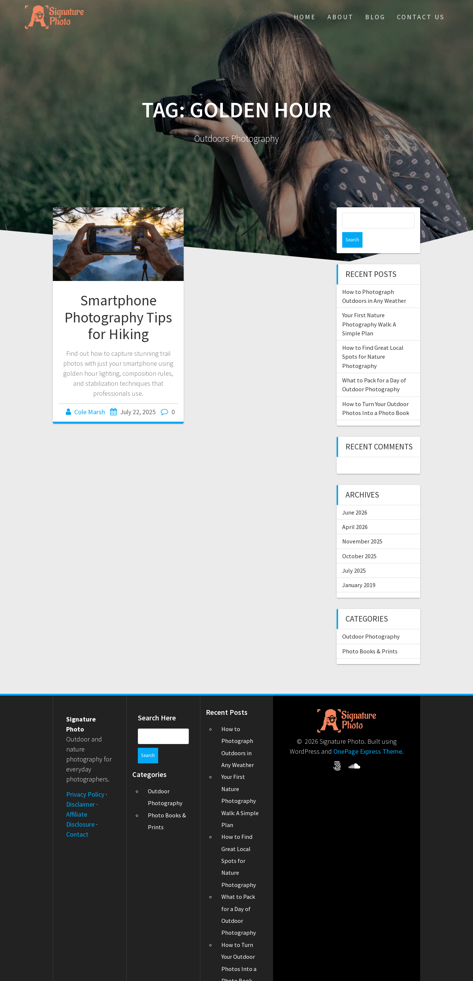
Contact (77, 818)
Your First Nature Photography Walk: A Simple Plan (369, 308)
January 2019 (358, 569)
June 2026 (354, 496)
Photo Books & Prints (370, 635)
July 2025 (354, 555)
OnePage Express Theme (367, 735)
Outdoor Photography (371, 621)
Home (305, 17)
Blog (375, 17)
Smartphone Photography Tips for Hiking (118, 317)
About (340, 17)
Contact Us (421, 17)
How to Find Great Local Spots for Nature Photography (373, 341)
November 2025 (362, 525)
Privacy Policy (85, 778)
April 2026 (355, 511)
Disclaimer (80, 788)
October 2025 (359, 540)
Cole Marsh (89, 412)
